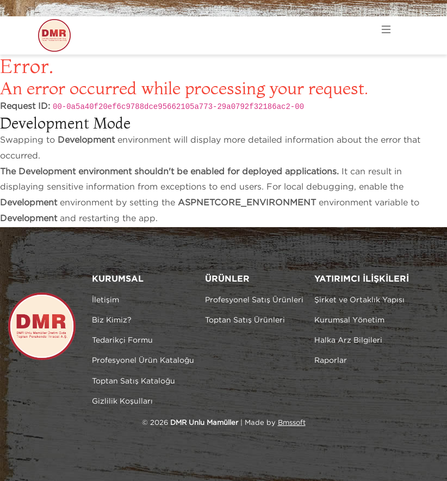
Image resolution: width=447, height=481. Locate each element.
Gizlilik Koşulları (122, 401)
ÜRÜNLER (227, 279)
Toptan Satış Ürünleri (245, 320)
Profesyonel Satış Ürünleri (254, 300)
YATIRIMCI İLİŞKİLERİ (361, 279)
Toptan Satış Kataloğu (133, 381)
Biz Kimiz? (112, 320)
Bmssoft (292, 423)
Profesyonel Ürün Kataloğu (143, 360)
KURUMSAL (118, 279)
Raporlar (330, 360)
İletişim (105, 300)
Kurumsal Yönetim (349, 320)
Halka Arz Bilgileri (348, 340)
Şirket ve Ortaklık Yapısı (359, 300)
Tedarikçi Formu (122, 340)
